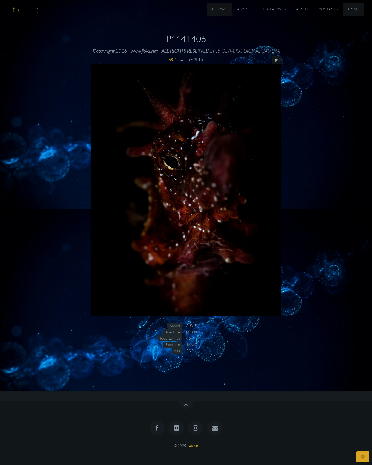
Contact (327, 9)
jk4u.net (192, 445)
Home (353, 9)
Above (243, 9)
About (302, 9)
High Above (272, 9)
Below (218, 9)
